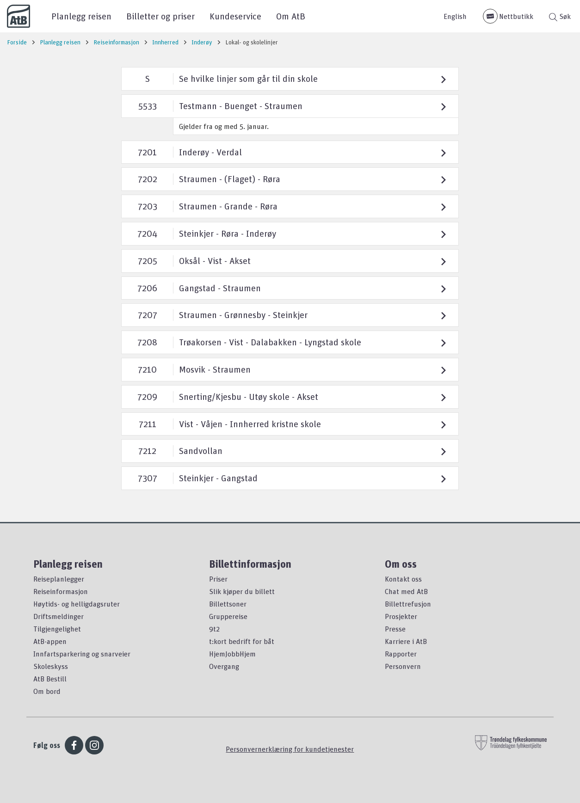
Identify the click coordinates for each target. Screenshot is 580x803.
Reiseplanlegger (58, 578)
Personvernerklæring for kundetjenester (290, 749)
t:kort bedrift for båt (241, 641)
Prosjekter (401, 616)
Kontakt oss (403, 578)
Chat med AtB (406, 591)
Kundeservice (235, 16)
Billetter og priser (160, 16)
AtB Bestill (50, 678)
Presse (395, 628)
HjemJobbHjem (232, 653)
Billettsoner (228, 603)
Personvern (403, 666)
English (455, 16)
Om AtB (290, 16)
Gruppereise (228, 616)
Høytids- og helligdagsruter (76, 603)
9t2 (214, 628)
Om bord (47, 691)
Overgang (224, 666)
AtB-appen (50, 641)
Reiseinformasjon (60, 591)
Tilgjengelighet (57, 628)
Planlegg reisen (81, 16)
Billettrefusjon (408, 603)
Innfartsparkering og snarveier (81, 653)
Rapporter (401, 653)
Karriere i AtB (406, 641)
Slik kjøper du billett (242, 591)
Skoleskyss (50, 666)
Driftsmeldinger (58, 616)
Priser (218, 578)
